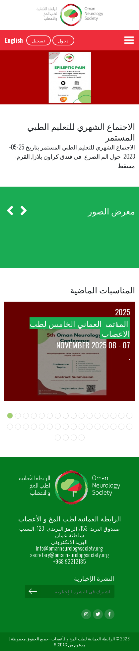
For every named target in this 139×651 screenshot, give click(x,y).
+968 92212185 (69, 561)
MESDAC (60, 644)
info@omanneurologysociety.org (69, 548)
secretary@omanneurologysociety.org (69, 555)
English (14, 40)
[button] (10, 415)
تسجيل (38, 40)
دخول (63, 40)
